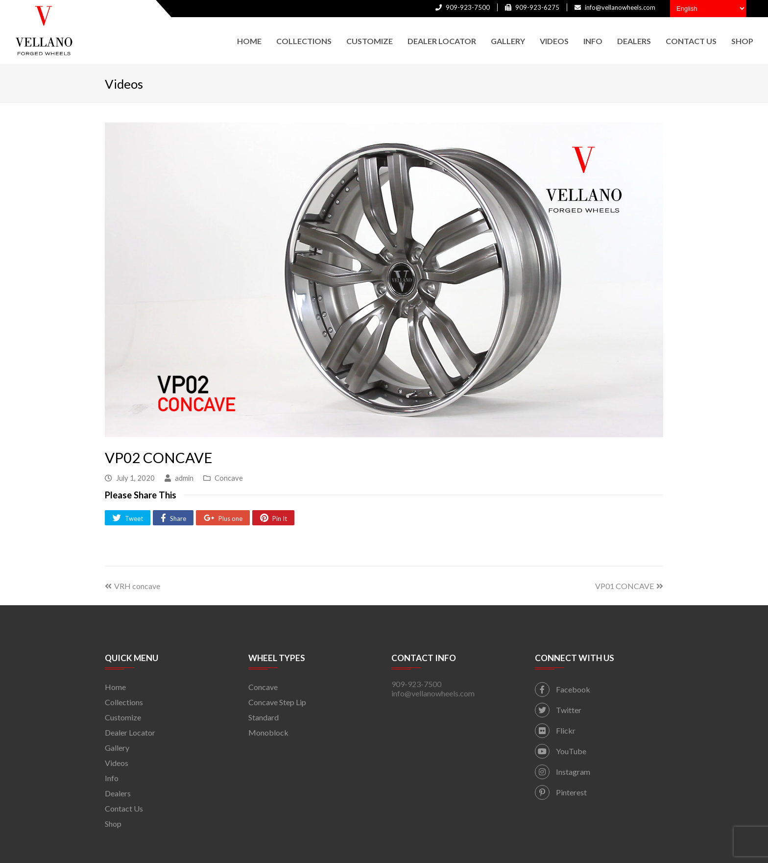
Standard (263, 717)
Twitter (558, 710)
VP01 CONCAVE (629, 586)
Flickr (555, 730)
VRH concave (132, 586)
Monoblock (268, 732)
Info (112, 778)
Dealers (118, 793)
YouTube (560, 751)
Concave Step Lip (277, 702)
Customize (123, 717)
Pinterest (561, 792)
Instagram (562, 771)
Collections (124, 702)
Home (115, 686)
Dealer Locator (130, 732)
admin (184, 477)
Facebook (562, 689)
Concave (229, 477)
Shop (113, 823)
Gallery (117, 747)
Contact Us (124, 808)
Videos (116, 762)
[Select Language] (708, 8)
